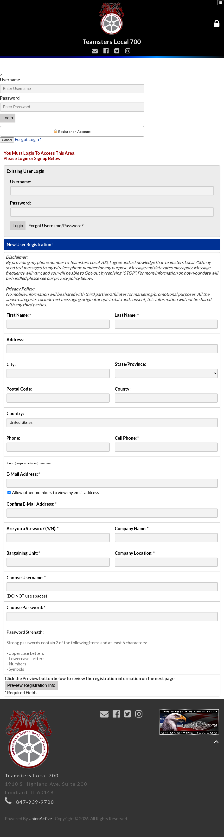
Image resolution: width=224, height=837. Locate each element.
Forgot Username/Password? (55, 225)
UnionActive (40, 818)
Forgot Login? (28, 139)
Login (7, 118)
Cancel (7, 140)
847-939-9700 (35, 802)
